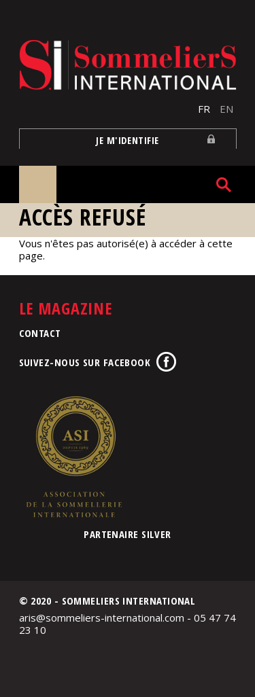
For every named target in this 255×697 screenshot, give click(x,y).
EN (226, 108)
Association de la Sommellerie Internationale (73, 456)
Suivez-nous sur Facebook (85, 362)
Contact (40, 333)
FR (204, 108)
